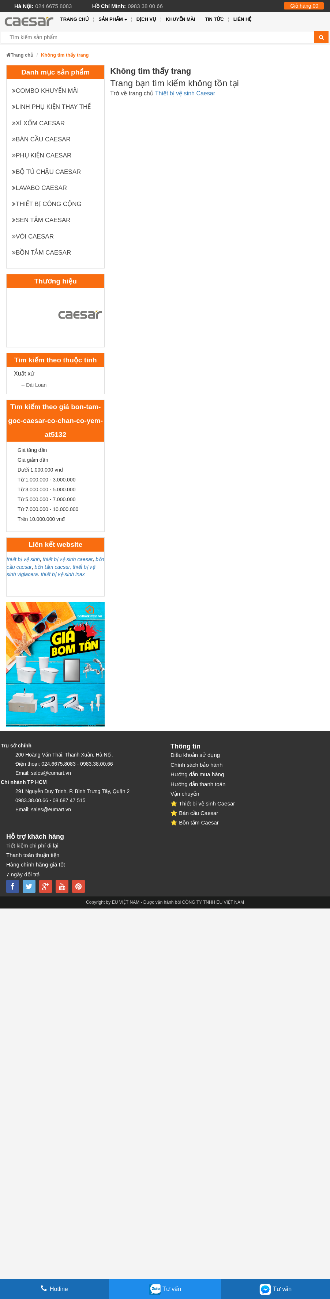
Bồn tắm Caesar (41, 252)
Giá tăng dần (32, 450)
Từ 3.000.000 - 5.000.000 (46, 489)
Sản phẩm (112, 19)
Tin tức (214, 19)
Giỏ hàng (304, 6)
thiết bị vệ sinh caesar (68, 559)
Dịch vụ (146, 19)
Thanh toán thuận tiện (32, 855)
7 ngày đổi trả (23, 874)
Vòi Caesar (33, 236)
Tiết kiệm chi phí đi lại (32, 845)
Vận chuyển (184, 794)
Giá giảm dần (33, 460)
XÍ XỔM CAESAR (38, 123)
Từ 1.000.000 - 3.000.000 (46, 480)
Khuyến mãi (180, 19)
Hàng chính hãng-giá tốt (35, 864)
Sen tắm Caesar (41, 220)
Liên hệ (242, 19)
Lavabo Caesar (39, 187)
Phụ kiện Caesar (41, 155)
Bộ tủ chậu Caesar (46, 171)
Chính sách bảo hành (196, 765)
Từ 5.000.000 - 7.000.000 (46, 499)
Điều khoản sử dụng (195, 755)
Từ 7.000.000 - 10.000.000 (48, 509)
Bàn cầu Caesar (41, 139)
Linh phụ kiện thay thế (51, 106)
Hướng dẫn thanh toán (197, 784)
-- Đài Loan (33, 385)
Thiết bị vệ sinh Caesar (185, 93)
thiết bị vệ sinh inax (63, 574)
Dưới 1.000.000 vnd (40, 470)
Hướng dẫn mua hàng (197, 774)
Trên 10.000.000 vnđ (41, 519)
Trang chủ (74, 19)
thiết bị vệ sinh (23, 559)
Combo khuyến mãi (45, 90)
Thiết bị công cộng (47, 204)
